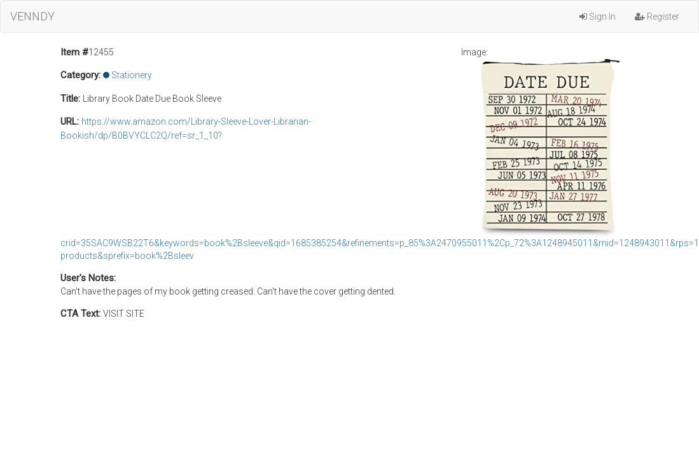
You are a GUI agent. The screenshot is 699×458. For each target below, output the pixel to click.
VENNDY (32, 16)
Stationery (131, 75)
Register (657, 16)
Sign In (597, 16)
